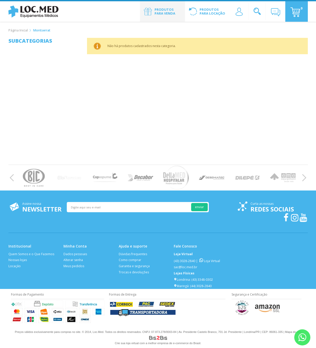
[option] (34, 177)
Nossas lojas (17, 260)
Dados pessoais (75, 254)
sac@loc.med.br (185, 267)
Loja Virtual (209, 261)
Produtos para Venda (165, 11)
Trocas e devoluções (134, 272)
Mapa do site (293, 331)
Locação (14, 266)
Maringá (181, 286)
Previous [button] (13, 177)
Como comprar (130, 260)
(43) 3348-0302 (202, 279)
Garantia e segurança (134, 266)
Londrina (182, 279)
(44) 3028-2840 (201, 286)
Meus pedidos (73, 266)
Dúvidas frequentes (133, 254)
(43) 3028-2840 (184, 261)
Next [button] (302, 177)
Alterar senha (73, 260)
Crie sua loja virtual (127, 343)
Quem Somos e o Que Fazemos (31, 254)
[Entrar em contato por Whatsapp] (302, 337)
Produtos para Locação (212, 11)
